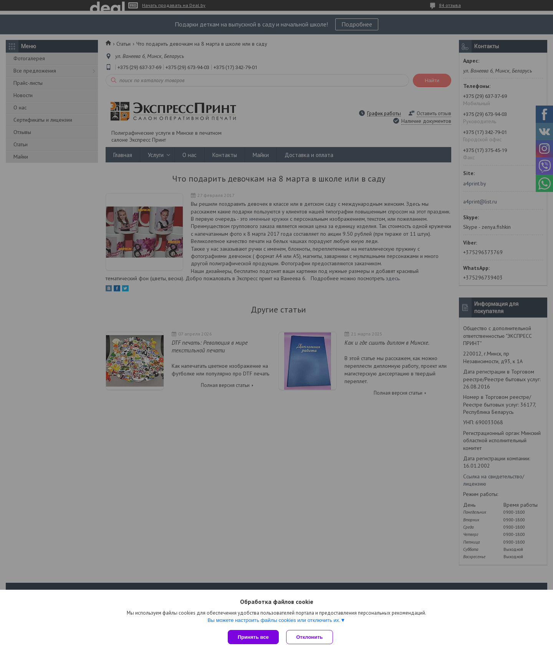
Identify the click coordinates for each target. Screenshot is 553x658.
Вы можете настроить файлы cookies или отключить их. (273, 620)
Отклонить (309, 637)
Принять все (253, 637)
